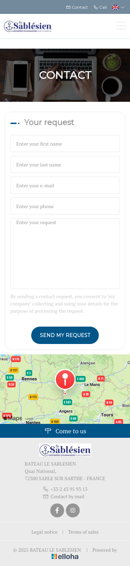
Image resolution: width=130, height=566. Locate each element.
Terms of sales (83, 531)
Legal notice (45, 531)
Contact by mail (64, 496)
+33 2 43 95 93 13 (65, 489)
